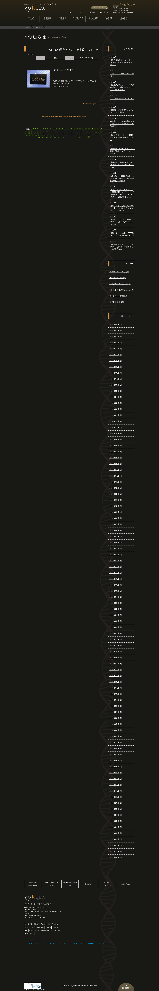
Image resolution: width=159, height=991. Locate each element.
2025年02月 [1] (115, 409)
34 (44, 131)
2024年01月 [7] (115, 488)
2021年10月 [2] (115, 651)
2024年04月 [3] (115, 470)
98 (82, 135)
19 (77, 129)
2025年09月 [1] (115, 367)
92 (63, 135)
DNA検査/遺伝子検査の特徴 (70, 884)
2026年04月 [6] (115, 324)
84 (39, 135)
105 (42, 137)
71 (77, 133)
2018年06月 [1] (115, 718)
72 (81, 133)
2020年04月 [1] (115, 688)
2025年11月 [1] (115, 355)
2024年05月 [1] (115, 464)
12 (56, 129)
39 (59, 131)
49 (90, 131)
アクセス (55, 927)
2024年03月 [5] (115, 476)
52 (99, 131)
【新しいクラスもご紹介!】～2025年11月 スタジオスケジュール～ (122, 222)
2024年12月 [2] (115, 421)
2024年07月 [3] (115, 452)
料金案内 (44, 924)
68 (68, 133)
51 (96, 131)
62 (50, 133)
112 (71, 137)
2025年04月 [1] (115, 397)
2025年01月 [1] (115, 415)
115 (83, 137)
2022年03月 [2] (115, 621)
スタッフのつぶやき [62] (119, 272)
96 (76, 135)
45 (77, 131)
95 (73, 135)
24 (92, 129)
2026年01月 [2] (115, 342)
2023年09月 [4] (115, 512)
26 (98, 129)
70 (75, 133)
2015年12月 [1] (115, 851)
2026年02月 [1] (115, 336)
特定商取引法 (55, 930)
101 (92, 135)
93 (67, 135)
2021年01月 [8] (115, 664)
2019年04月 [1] (115, 700)
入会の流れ (88, 884)
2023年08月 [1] (115, 518)
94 (69, 135)
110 (63, 137)
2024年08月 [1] (115, 445)
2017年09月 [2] (115, 748)
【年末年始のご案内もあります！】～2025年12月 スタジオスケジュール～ (122, 208)
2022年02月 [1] (115, 627)
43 (71, 131)
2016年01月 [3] (115, 845)
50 (93, 131)
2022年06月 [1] (115, 603)
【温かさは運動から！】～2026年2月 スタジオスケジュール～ (122, 164)
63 (53, 133)
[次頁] (87, 137)
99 (85, 135)
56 (32, 133)
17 (71, 129)
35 (48, 131)
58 (38, 133)
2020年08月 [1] (115, 682)
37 (53, 131)
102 (96, 135)
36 (50, 131)
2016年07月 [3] (115, 815)
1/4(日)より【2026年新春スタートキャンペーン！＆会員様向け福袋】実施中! (122, 178)
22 (86, 129)
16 (68, 129)
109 (58, 137)
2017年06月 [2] (115, 760)
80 (27, 135)
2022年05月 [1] (115, 609)
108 (54, 137)
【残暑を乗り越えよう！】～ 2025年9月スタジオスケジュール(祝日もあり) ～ (122, 247)
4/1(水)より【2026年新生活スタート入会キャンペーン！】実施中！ (122, 123)
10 (50, 129)
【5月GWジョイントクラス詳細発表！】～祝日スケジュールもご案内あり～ (122, 87)
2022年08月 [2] (115, 591)
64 (57, 133)
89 (54, 135)
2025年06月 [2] (115, 385)
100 (88, 135)
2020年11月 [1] (115, 676)
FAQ (26, 930)
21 (83, 129)
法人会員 (48, 927)
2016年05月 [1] (115, 821)
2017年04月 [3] (115, 773)
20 (80, 129)
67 (66, 133)
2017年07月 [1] (115, 754)
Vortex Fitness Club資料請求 (51, 884)
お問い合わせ (125, 884)
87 (48, 135)
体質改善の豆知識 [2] (117, 278)
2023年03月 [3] (115, 548)
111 (66, 137)
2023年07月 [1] (115, 524)
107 (50, 137)
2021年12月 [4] (115, 639)
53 (102, 131)
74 (86, 133)
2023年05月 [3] (115, 536)
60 (44, 133)
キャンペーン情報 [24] (118, 296)
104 (38, 137)
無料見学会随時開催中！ (32, 884)
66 (62, 133)
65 (59, 133)
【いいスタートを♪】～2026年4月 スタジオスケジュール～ (121, 137)
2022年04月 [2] (115, 615)
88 (51, 135)
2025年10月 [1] (115, 361)
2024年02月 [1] (115, 482)
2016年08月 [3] (115, 809)
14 (62, 129)
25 (95, 129)
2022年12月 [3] (115, 567)
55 (29, 133)
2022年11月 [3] (115, 573)
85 (42, 135)
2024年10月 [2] (115, 433)
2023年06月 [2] (115, 530)
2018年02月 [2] (115, 736)
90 (57, 135)
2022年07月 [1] (115, 597)
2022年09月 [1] (115, 585)
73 (84, 133)
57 (35, 133)
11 (53, 129)
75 (90, 133)
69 (71, 133)
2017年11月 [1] (115, 742)
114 (79, 137)
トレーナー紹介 (30, 927)
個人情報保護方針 (44, 930)
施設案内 (36, 924)
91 (60, 135)
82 (33, 135)
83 (36, 135)
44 (75, 131)
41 (66, 131)
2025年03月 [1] (115, 403)
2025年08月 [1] (115, 373)
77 (96, 133)
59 (41, 133)
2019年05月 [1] (115, 694)
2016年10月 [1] (115, 803)
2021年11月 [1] (115, 645)
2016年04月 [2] (115, 827)
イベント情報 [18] (116, 302)
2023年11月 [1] (115, 500)
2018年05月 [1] (115, 724)
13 (59, 129)
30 (32, 131)
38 (57, 131)
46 (81, 131)
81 (30, 135)
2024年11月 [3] (115, 427)
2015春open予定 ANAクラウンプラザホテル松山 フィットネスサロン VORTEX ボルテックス (68, 943)
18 (74, 129)
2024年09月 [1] (115, 439)
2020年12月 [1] (115, 670)
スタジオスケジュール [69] (120, 284)
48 (86, 131)
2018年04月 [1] (115, 730)
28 (26, 131)
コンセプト (28, 924)
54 (26, 133)
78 (99, 133)
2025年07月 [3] (115, 379)
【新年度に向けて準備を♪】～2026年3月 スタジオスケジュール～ (122, 151)
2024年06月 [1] (115, 458)
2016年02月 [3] (115, 839)
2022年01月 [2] (115, 633)
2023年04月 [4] (115, 542)
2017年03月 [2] (115, 779)
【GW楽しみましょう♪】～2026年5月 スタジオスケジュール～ (122, 62)
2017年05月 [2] (115, 767)
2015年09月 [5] (115, 857)
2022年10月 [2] (115, 579)
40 (62, 131)
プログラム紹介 (53, 924)
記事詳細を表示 (91, 104)
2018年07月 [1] (115, 712)
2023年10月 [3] (115, 506)
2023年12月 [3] (115, 494)
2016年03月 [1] (115, 833)
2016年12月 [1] (115, 791)
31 (35, 131)
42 (68, 131)
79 (102, 133)
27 (101, 129)
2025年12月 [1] (115, 349)
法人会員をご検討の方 (107, 884)
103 (100, 135)
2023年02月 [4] (115, 555)
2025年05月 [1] (115, 391)
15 (65, 129)
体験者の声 (33, 930)
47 (84, 131)
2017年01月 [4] (115, 785)
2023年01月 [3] (115, 561)
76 (93, 133)
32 (38, 131)
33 (41, 131)
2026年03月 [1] (115, 330)
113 (74, 137)
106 (46, 137)
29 (29, 131)
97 (78, 135)
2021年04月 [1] (115, 657)
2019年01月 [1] (115, 706)
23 (89, 129)
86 (45, 135)
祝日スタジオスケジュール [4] (121, 290)
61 (48, 133)
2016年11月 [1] (115, 797)
